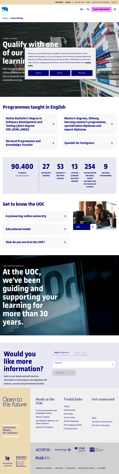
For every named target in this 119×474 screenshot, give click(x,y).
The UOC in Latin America (100, 2)
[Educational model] (36, 229)
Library (66, 406)
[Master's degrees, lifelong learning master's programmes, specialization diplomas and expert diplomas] (88, 124)
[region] (60, 63)
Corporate (59, 2)
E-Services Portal (70, 428)
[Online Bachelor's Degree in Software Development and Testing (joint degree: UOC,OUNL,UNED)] (30, 124)
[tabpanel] (84, 368)
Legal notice (59, 468)
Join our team (79, 2)
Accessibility (101, 468)
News (88, 2)
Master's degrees (43, 417)
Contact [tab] (80, 352)
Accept (38, 73)
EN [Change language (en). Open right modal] (82, 9)
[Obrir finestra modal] (84, 227)
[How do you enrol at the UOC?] (36, 242)
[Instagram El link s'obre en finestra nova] (94, 406)
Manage (82, 73)
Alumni (67, 2)
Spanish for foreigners (45, 427)
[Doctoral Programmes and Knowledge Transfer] (30, 143)
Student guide (69, 410)
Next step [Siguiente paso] (64, 372)
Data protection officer (86, 468)
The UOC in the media (100, 425)
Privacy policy (71, 468)
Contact (114, 2)
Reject (60, 73)
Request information (101, 9)
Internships (68, 413)
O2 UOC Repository (71, 421)
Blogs (94, 418)
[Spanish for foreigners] (88, 143)
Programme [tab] (61, 352)
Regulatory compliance (44, 468)
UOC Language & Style (73, 425)
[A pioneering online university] (36, 216)
